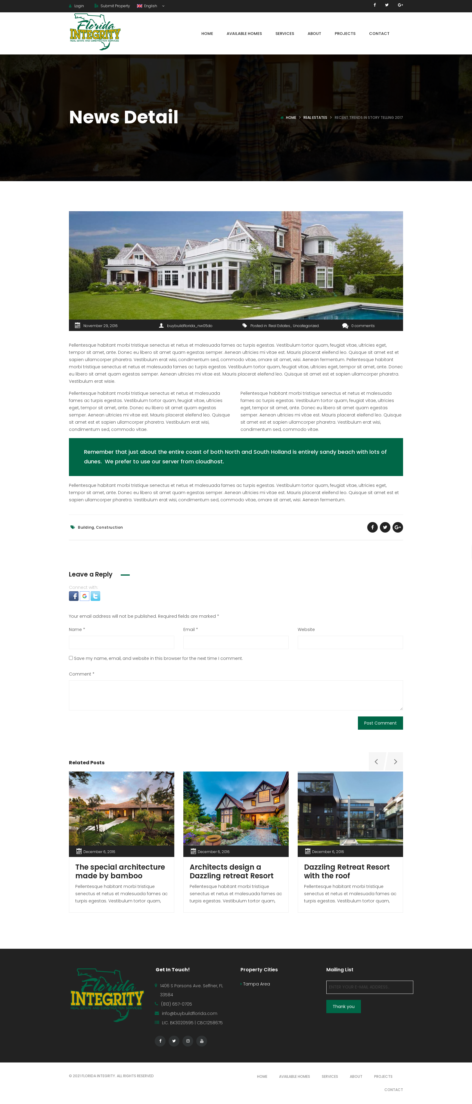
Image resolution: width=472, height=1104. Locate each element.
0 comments (358, 326)
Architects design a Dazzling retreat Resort (232, 871)
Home (291, 117)
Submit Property (112, 5)
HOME (262, 1076)
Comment (82, 674)
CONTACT (393, 1089)
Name (77, 629)
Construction (109, 527)
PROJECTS (383, 1076)
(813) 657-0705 (176, 1004)
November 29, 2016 (100, 325)
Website (306, 629)
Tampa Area (255, 984)
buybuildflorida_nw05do (190, 325)
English (147, 5)
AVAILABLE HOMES (294, 1076)
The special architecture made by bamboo (120, 871)
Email (190, 629)
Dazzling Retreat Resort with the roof (347, 871)
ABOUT (356, 1076)
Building (86, 527)
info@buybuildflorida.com (189, 1013)
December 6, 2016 (99, 851)
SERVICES (330, 1076)
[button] (74, 596)
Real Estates (315, 117)
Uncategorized (306, 325)
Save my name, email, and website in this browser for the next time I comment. (158, 658)
